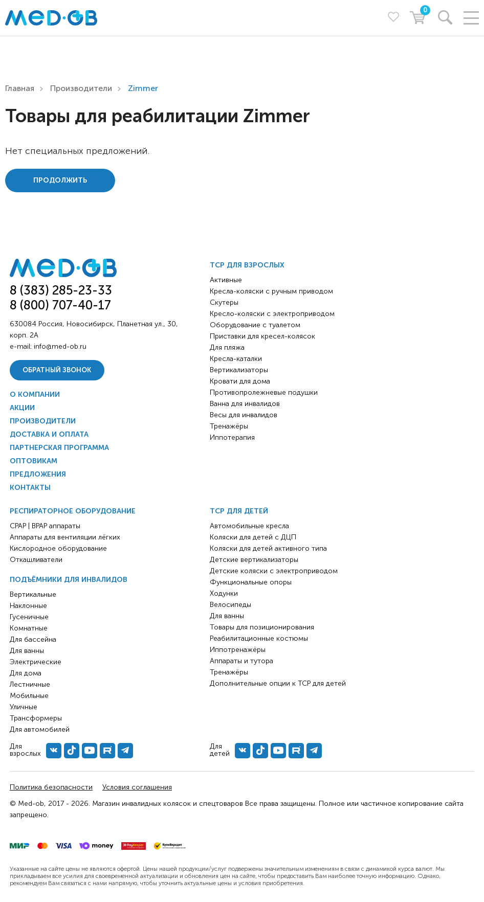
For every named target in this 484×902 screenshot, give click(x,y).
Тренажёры (229, 426)
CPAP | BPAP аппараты (45, 526)
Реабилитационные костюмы (259, 638)
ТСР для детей (239, 511)
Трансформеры (36, 718)
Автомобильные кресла (249, 526)
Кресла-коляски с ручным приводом (271, 291)
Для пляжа (227, 347)
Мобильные (29, 695)
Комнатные (29, 628)
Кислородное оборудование (58, 548)
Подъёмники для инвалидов (68, 579)
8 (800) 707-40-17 (60, 305)
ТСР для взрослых (247, 265)
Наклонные (28, 605)
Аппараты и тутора (241, 661)
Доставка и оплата (49, 434)
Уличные (23, 707)
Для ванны (27, 650)
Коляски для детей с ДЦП (253, 537)
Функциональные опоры (251, 582)
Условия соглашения (137, 787)
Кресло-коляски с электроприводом (272, 313)
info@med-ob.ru (60, 346)
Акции (22, 407)
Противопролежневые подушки (264, 392)
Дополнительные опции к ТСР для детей (278, 683)
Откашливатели (36, 559)
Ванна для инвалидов (245, 403)
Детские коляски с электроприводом (274, 571)
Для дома (25, 673)
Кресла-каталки (236, 358)
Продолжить (60, 180)
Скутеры (224, 302)
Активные (226, 280)
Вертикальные (33, 594)
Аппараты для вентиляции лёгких (65, 537)
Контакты (30, 487)
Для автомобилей (40, 729)
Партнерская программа (59, 447)
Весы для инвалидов (243, 415)
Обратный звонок (57, 370)
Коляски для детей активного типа (268, 548)
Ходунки (224, 593)
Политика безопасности (51, 787)
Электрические (35, 662)
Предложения (38, 474)
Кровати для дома (240, 381)
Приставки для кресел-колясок (262, 336)
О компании (35, 394)
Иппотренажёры (238, 649)
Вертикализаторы (239, 370)
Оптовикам (33, 461)
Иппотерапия (232, 437)
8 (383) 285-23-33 (61, 290)
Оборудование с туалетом (255, 325)
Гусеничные (29, 617)
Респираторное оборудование (73, 511)
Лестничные (30, 684)
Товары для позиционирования (262, 627)
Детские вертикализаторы (254, 559)
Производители (81, 88)
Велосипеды (230, 604)
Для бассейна (33, 639)
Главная (19, 88)
